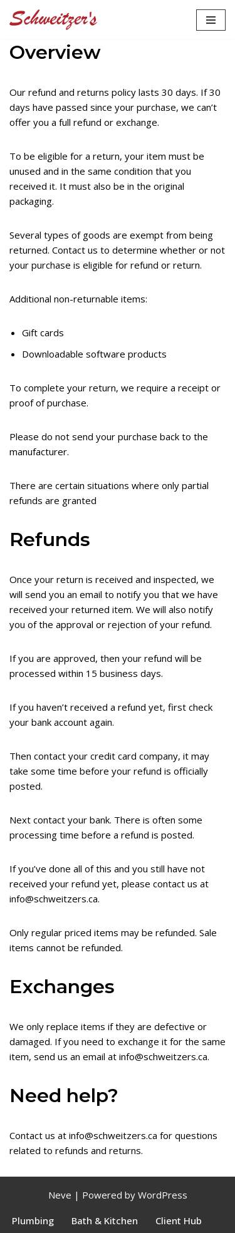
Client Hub (178, 1220)
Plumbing (33, 1220)
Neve (59, 1195)
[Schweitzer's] (53, 20)
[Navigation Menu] (211, 20)
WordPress (162, 1195)
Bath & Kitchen (104, 1220)
